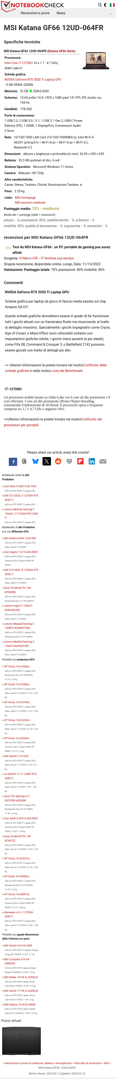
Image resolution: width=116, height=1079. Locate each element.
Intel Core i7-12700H (19, 63)
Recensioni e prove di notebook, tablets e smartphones (38, 1063)
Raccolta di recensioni (88, 1063)
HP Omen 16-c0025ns (16, 738)
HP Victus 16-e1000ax (16, 666)
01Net (24, 258)
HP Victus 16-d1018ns (17, 702)
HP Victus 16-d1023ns (17, 720)
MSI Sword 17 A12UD (16, 756)
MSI (106, 1063)
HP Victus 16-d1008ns (17, 684)
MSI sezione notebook (30, 203)
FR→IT (39, 258)
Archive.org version (59, 258)
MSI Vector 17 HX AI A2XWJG (21, 990)
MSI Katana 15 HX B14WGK (20, 1004)
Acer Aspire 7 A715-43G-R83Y (21, 552)
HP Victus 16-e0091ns (17, 894)
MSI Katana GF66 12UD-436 (20, 538)
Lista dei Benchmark (66, 371)
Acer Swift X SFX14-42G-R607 (21, 818)
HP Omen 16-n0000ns (16, 876)
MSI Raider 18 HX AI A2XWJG (21, 977)
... (111, 13)
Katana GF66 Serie (61, 51)
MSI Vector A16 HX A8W (18, 945)
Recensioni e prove (35, 13)
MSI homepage (25, 198)
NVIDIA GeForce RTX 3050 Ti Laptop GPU (33, 79)
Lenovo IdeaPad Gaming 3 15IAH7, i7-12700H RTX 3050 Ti (21, 514)
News (61, 13)
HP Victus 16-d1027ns (17, 858)
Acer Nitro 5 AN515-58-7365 (20, 486)
